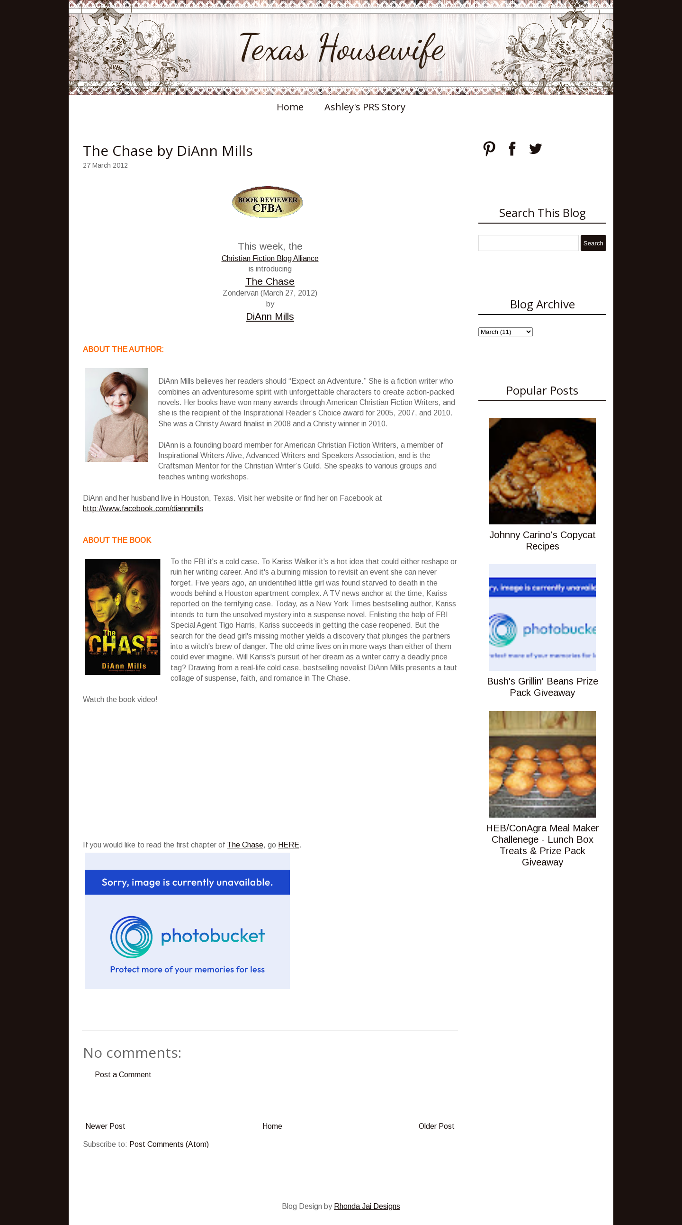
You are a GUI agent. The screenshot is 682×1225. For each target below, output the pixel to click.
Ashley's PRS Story (364, 106)
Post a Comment (123, 1075)
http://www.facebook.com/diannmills (143, 508)
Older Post (437, 1126)
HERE (288, 845)
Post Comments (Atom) (169, 1144)
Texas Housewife (341, 47)
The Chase (270, 281)
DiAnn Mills (270, 316)
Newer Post (105, 1126)
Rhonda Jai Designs (367, 1206)
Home (290, 106)
